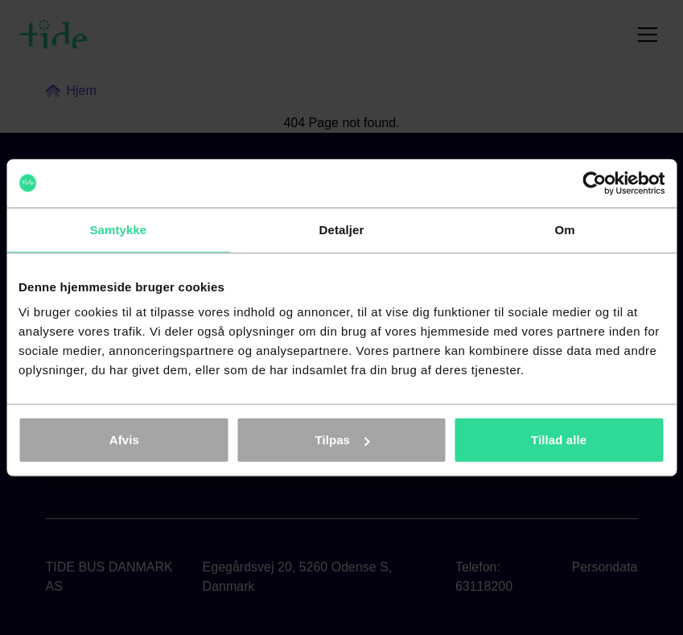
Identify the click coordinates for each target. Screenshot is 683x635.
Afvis (124, 440)
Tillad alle (558, 440)
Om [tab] (565, 229)
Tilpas (342, 440)
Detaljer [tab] (341, 229)
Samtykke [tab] (117, 229)
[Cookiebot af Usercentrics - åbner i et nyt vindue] (594, 183)
